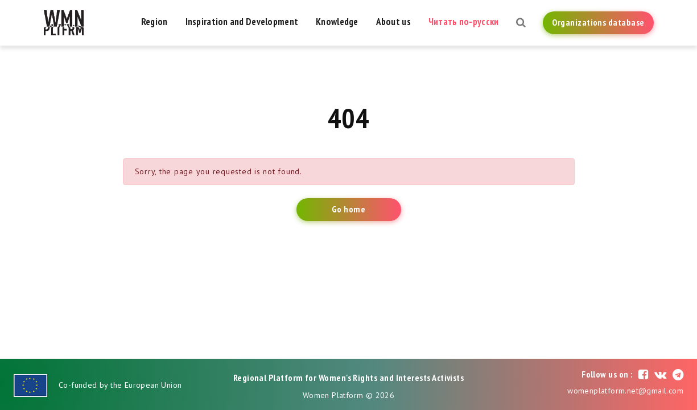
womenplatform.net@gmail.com (625, 391)
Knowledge (337, 21)
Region (154, 21)
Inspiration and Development (242, 21)
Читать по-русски (463, 21)
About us (393, 21)
